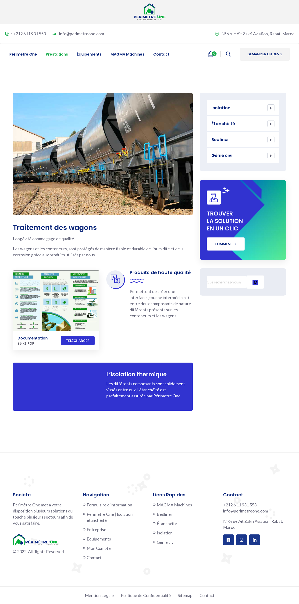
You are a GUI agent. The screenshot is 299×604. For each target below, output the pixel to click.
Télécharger (77, 341)
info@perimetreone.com (81, 33)
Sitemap (185, 595)
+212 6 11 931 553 (239, 504)
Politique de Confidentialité (146, 595)
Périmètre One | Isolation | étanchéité (111, 517)
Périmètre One (23, 54)
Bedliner (220, 139)
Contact (161, 54)
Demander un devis (264, 54)
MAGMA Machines (127, 54)
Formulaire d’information (109, 504)
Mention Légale (99, 595)
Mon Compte (99, 548)
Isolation (221, 108)
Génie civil (222, 155)
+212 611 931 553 (29, 33)
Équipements (89, 54)
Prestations (57, 54)
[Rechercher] (255, 282)
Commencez (226, 244)
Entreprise (96, 529)
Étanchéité (223, 124)
